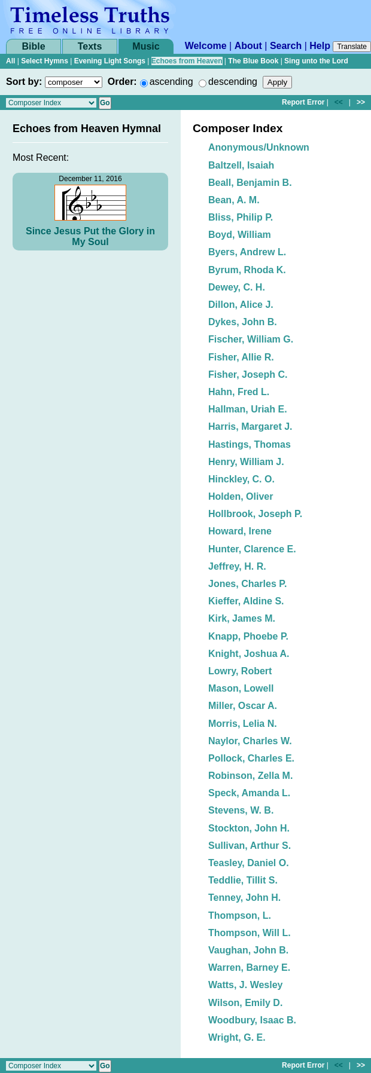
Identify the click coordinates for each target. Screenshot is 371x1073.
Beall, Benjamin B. (250, 183)
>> (361, 102)
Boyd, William (239, 235)
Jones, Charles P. (247, 584)
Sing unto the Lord (316, 61)
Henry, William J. (246, 462)
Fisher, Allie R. (241, 357)
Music (145, 46)
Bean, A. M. (234, 200)
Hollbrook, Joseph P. (255, 514)
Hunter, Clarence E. (252, 549)
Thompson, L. (239, 915)
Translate (352, 46)
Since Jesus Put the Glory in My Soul (90, 236)
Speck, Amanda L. (249, 793)
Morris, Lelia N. (242, 724)
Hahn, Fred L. (238, 392)
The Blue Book (253, 61)
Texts (90, 46)
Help (319, 46)
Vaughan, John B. (248, 950)
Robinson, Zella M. (250, 776)
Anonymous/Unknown (258, 147)
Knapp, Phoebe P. (248, 636)
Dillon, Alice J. (240, 304)
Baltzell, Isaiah (241, 165)
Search (286, 46)
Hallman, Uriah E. (247, 409)
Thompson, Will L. (249, 933)
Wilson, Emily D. (245, 1003)
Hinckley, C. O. (241, 479)
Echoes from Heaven (187, 61)
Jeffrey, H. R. (237, 566)
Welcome (206, 46)
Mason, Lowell (240, 688)
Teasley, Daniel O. (248, 863)
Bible (33, 46)
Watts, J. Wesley (245, 985)
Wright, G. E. (237, 1037)
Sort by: (24, 82)
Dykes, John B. (242, 322)
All (10, 61)
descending (232, 82)
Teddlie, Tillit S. (243, 880)
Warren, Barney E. (249, 967)
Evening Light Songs (109, 61)
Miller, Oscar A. (242, 706)
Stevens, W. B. (240, 810)
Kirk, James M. (241, 618)
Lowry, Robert (240, 671)
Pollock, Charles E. (251, 758)
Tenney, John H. (244, 897)
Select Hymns (44, 61)
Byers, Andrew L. (247, 252)
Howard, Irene (240, 531)
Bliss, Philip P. (240, 217)
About (248, 46)
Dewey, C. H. (236, 287)
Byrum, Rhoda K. (247, 270)
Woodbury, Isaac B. (252, 1020)
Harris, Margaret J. (250, 426)
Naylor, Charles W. (250, 741)
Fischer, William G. (250, 339)
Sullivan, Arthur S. (249, 845)
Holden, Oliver (240, 496)
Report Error (303, 102)
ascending (171, 82)
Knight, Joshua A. (248, 654)
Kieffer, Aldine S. (246, 601)
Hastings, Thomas (249, 444)
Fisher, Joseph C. (247, 374)
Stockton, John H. (249, 828)
